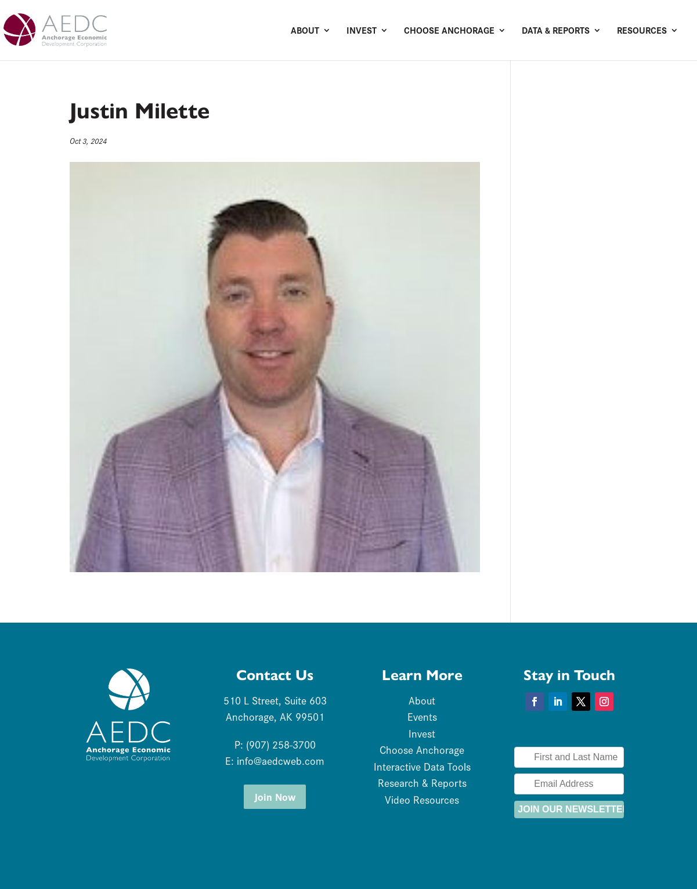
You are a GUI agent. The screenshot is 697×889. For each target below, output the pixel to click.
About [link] (305, 31)
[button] (534, 701)
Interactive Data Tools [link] (422, 766)
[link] (101, 28)
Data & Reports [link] (556, 31)
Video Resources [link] (422, 799)
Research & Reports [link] (422, 782)
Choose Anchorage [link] (449, 31)
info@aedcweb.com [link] (280, 760)
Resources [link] (642, 31)
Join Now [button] (274, 796)
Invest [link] (361, 31)
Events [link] (422, 716)
